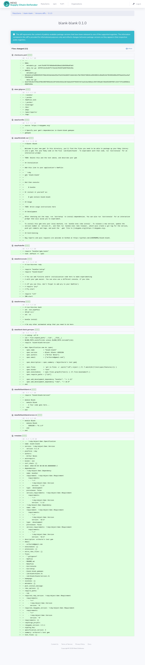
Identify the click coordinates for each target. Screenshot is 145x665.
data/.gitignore (19, 90)
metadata (18, 443)
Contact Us (55, 657)
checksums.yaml (20, 55)
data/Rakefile (19, 249)
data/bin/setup (19, 306)
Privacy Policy (80, 657)
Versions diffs (40, 13)
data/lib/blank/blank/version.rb (25, 422)
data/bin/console (20, 262)
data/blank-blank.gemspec (24, 334)
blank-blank (28, 13)
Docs (89, 657)
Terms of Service (67, 657)
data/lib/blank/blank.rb (22, 396)
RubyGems (16, 13)
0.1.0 (50, 13)
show (130, 48)
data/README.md (21, 139)
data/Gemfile (19, 121)
